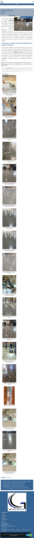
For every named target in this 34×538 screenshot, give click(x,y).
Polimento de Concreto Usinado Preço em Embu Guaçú (9, 428)
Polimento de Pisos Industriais (25, 481)
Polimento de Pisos (14, 481)
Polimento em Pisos (6, 482)
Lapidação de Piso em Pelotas (9, 405)
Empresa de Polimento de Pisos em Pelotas (9, 450)
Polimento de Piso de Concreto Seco (18, 482)
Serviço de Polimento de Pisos (8, 484)
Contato (4, 518)
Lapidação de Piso (6, 481)
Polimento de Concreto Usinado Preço (20, 486)
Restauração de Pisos (6, 485)
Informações (4, 519)
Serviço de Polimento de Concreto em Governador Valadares (9, 184)
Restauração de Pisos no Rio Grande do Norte (9, 139)
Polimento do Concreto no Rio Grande (9, 384)
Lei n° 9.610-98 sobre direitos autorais (14, 71)
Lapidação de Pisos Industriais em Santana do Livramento (9, 206)
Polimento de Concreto (19, 484)
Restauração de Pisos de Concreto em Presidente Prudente (9, 295)
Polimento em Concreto (7, 486)
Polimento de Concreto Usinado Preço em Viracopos (9, 473)
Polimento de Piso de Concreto (18, 485)
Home (3, 514)
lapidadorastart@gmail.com (9, 526)
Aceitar (27, 534)
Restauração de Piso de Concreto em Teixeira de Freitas (9, 250)
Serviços (4, 517)
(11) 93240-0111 (17, 64)
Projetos (4, 515)
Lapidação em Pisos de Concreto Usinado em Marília (9, 362)
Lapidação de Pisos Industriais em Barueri (9, 273)
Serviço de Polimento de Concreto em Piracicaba (9, 339)
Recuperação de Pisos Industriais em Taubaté (9, 228)
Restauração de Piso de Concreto (23, 487)
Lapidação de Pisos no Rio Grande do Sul (9, 317)
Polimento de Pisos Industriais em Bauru (9, 161)
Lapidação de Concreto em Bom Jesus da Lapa (9, 95)
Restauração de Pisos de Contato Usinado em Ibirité (9, 117)
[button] (32, 1)
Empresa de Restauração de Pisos (9, 487)
